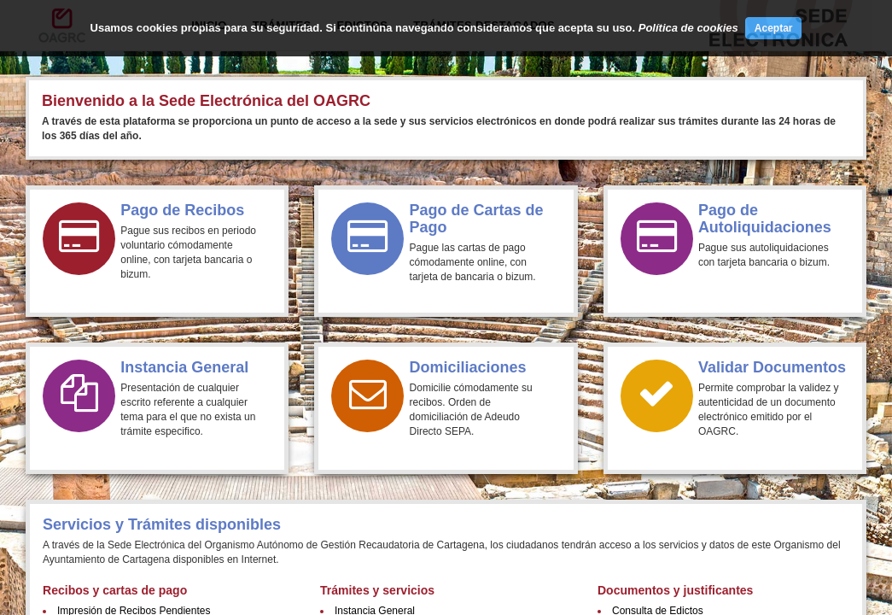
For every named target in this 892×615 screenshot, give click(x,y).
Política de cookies (688, 27)
